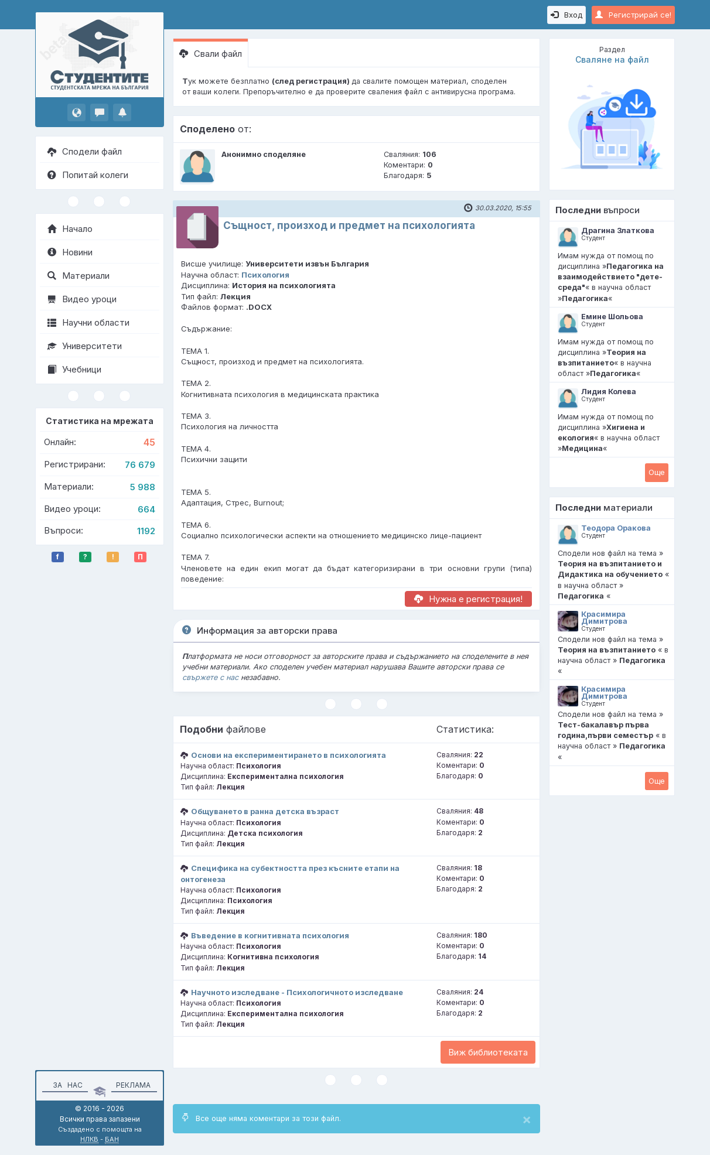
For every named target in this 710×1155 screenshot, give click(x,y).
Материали (78, 275)
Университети (84, 345)
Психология (265, 274)
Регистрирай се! (633, 14)
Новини (70, 252)
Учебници (74, 369)
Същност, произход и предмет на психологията (349, 225)
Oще (656, 472)
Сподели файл (84, 151)
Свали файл (210, 53)
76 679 (140, 464)
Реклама (133, 1085)
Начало (70, 228)
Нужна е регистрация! (468, 598)
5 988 (142, 487)
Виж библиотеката (488, 1052)
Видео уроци (82, 299)
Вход (566, 14)
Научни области (88, 322)
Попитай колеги (87, 174)
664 (146, 509)
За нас (66, 1085)
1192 (146, 531)
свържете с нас (210, 677)
